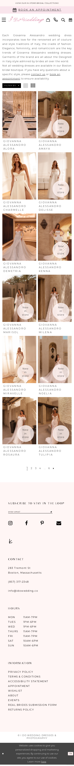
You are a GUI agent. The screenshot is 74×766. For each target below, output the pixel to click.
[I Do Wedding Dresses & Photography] (26, 20)
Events (13, 701)
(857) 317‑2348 (18, 583)
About (13, 697)
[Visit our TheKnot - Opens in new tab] (10, 543)
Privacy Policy (20, 673)
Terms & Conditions (24, 678)
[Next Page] (56, 468)
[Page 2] (29, 468)
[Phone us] (56, 20)
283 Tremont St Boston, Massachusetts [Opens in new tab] (25, 572)
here (43, 763)
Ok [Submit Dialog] (70, 755)
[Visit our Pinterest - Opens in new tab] (42, 525)
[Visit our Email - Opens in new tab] (58, 525)
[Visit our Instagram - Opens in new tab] (10, 525)
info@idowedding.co (23, 592)
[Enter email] (36, 513)
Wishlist (15, 692)
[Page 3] (35, 468)
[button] (48, 20)
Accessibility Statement (28, 682)
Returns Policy (21, 711)
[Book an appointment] (37, 10)
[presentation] (19, 115)
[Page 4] (39, 468)
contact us (38, 74)
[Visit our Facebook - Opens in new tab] (26, 525)
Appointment (19, 687)
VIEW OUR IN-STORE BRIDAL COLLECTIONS (37, 3)
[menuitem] (48, 20)
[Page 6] (51, 468)
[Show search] (63, 20)
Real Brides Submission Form (32, 706)
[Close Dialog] (3, 755)
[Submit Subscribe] (59, 513)
